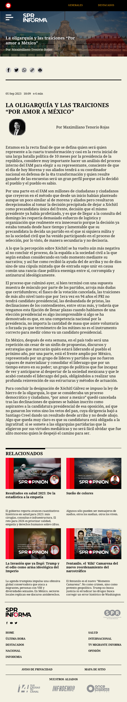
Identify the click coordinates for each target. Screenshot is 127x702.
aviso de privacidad (37, 669)
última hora (15, 639)
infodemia (14, 657)
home (10, 633)
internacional (100, 639)
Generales (80, 5)
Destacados (110, 5)
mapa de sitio (95, 669)
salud (93, 633)
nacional (13, 651)
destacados (15, 645)
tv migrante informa (104, 645)
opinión (94, 651)
